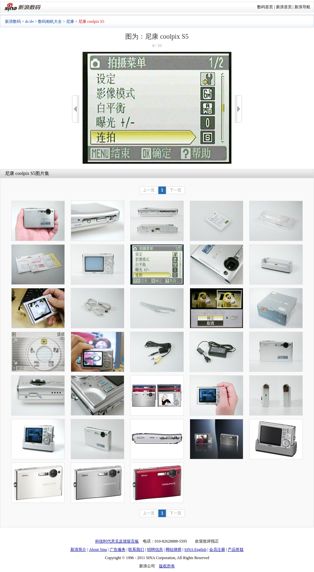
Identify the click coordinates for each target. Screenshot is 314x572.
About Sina (98, 549)
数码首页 (265, 7)
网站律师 (173, 549)
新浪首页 (284, 7)
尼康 (70, 21)
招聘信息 (155, 549)
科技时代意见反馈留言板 (117, 541)
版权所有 (167, 566)
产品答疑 (236, 549)
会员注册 (217, 549)
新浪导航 (302, 7)
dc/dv (29, 21)
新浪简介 (78, 549)
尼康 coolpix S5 (20, 173)
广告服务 (118, 549)
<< (75, 109)
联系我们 (136, 549)
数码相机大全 (50, 21)
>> (238, 109)
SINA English (195, 549)
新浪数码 (13, 21)
